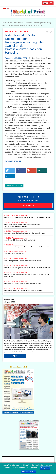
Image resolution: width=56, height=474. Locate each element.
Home (4, 23)
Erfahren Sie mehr (28, 471)
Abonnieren (28, 205)
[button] (10, 170)
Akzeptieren (45, 468)
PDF (15, 356)
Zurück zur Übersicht (14, 186)
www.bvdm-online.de (13, 161)
